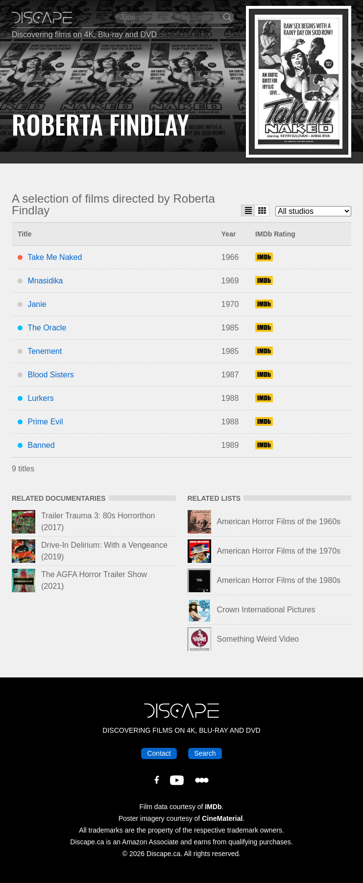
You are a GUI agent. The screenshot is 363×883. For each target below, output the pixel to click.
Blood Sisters (50, 375)
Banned (40, 445)
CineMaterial (222, 818)
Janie (36, 304)
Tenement (44, 351)
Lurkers (40, 398)
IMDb (213, 807)
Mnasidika (45, 281)
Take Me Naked (54, 257)
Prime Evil (45, 422)
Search (205, 753)
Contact (158, 753)
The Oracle (46, 328)
